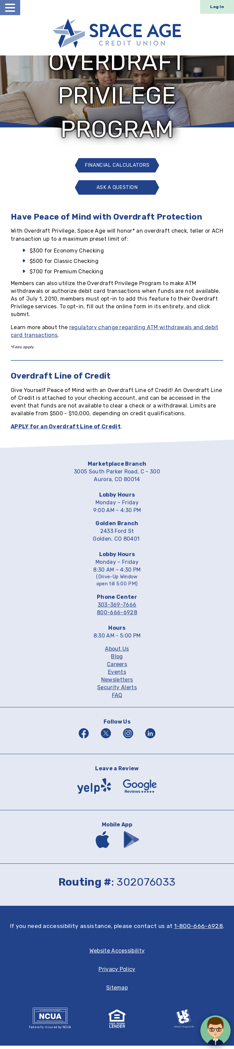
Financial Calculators (117, 166)
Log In (217, 6)
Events (117, 675)
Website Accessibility (117, 954)
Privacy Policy (117, 972)
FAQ (117, 698)
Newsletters (117, 683)
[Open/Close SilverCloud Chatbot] (215, 1030)
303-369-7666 (117, 608)
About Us (117, 652)
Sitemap (117, 991)
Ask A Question (119, 192)
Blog (117, 660)
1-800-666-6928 (198, 929)
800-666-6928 (117, 616)
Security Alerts (117, 691)
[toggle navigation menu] (10, 7)
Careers (117, 667)
